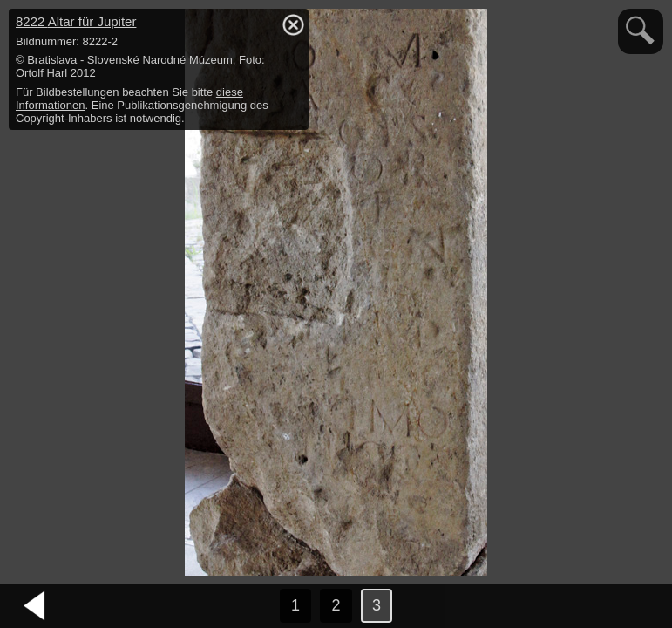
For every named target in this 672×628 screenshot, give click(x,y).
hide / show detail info (293, 24)
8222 (76, 21)
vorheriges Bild (35, 606)
